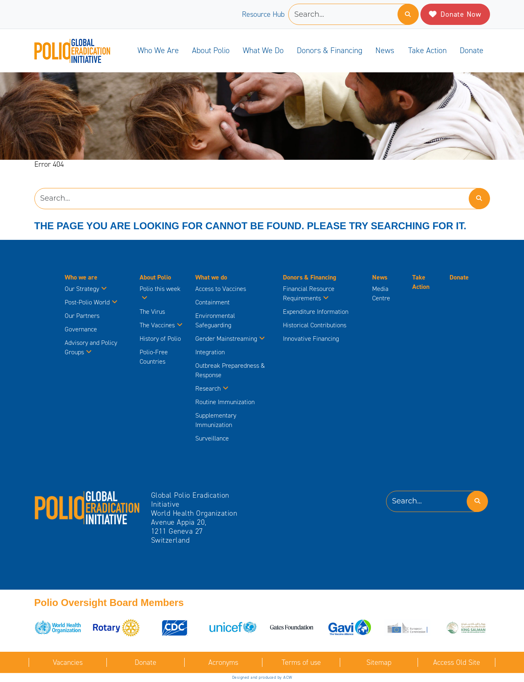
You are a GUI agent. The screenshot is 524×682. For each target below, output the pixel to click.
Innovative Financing (311, 338)
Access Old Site (456, 662)
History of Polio (160, 338)
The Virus (152, 311)
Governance (81, 329)
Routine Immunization (225, 402)
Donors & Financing (329, 50)
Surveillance (212, 438)
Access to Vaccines (221, 288)
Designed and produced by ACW (262, 677)
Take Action (427, 50)
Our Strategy (86, 288)
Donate (471, 50)
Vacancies (68, 662)
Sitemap (378, 662)
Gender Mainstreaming (230, 338)
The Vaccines (161, 325)
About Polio (211, 50)
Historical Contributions (314, 325)
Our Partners (82, 315)
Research (211, 388)
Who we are (158, 50)
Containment (212, 302)
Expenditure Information (315, 311)
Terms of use (301, 662)
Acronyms (223, 662)
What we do (263, 50)
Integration (210, 352)
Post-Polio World (91, 302)
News (384, 50)
